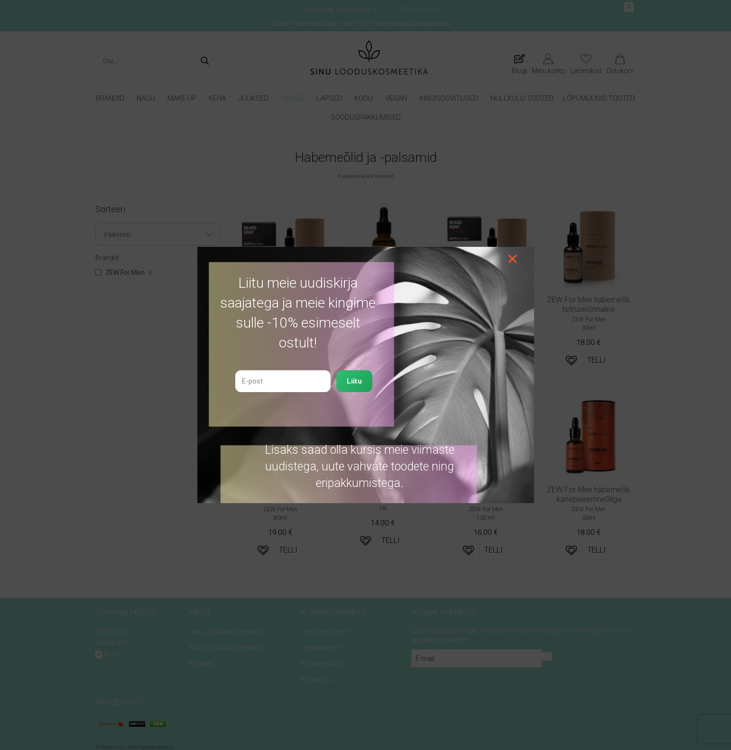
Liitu (354, 381)
